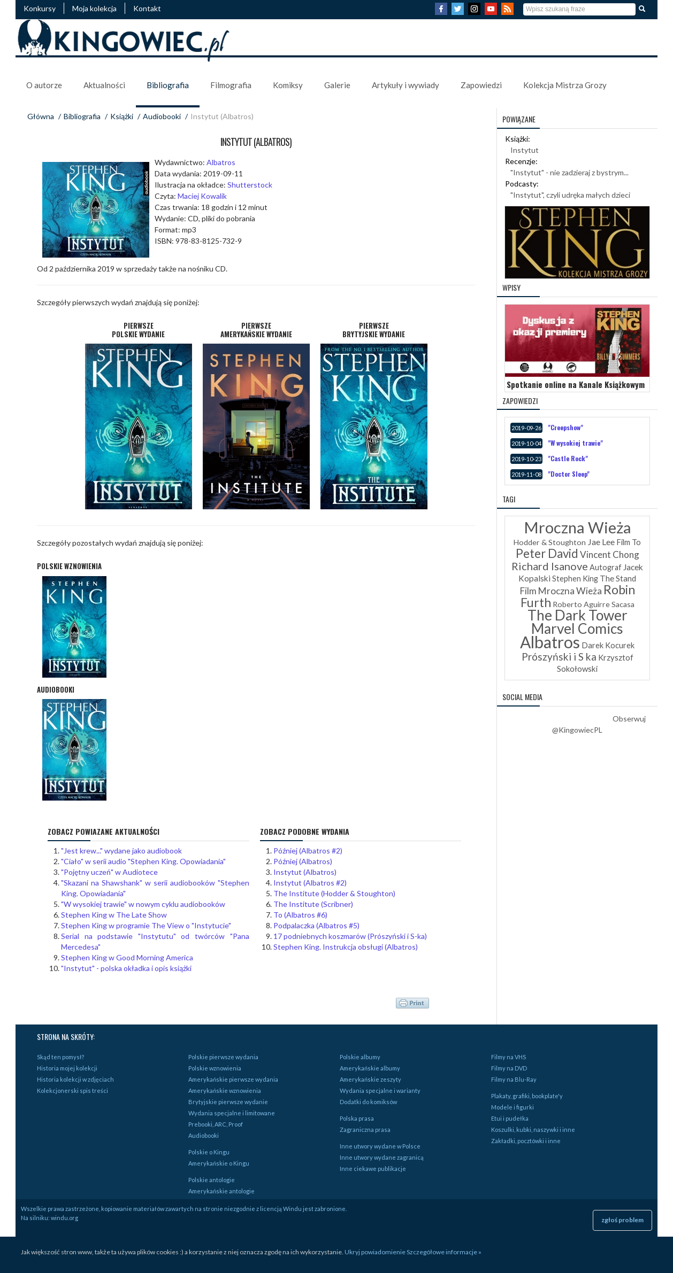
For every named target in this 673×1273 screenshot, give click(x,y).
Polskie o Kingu (209, 1151)
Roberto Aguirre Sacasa (593, 604)
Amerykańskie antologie (221, 1190)
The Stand (618, 578)
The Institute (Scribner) (313, 904)
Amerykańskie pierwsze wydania (233, 1079)
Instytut (524, 149)
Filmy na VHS (508, 1056)
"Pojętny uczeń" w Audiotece (109, 871)
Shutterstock (249, 184)
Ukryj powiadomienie (375, 1252)
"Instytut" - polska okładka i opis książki (126, 968)
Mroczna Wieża (577, 527)
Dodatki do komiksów (368, 1101)
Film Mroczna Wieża (561, 590)
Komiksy (288, 85)
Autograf (606, 567)
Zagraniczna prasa (365, 1129)
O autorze (44, 85)
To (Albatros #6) (300, 914)
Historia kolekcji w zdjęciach (75, 1079)
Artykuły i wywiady (405, 85)
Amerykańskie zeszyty (370, 1079)
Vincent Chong (609, 554)
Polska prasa (357, 1118)
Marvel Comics (577, 628)
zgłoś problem (622, 1220)
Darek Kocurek (608, 645)
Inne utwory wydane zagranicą (382, 1157)
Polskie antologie (211, 1179)
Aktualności (104, 85)
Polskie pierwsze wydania (223, 1056)
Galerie (337, 85)
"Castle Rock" (568, 458)
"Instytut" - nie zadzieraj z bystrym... (569, 172)
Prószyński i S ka (559, 656)
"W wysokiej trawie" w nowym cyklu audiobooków (143, 904)
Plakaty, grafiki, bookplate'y (527, 1095)
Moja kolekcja (94, 8)
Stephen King (575, 578)
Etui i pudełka (510, 1118)
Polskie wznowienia (214, 1068)
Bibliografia (168, 85)
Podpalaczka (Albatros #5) (316, 925)
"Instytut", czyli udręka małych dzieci (570, 194)
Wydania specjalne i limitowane (231, 1112)
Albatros (221, 162)
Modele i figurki (512, 1107)
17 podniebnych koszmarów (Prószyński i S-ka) (350, 936)
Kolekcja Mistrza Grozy (565, 85)
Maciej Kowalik (202, 195)
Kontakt (147, 8)
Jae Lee (601, 542)
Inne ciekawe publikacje (373, 1168)
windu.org (64, 1217)
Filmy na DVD (509, 1068)
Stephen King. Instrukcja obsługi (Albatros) (345, 946)
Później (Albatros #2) (307, 850)
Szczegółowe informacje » (444, 1252)
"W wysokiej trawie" (575, 442)
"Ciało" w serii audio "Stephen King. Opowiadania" (143, 861)
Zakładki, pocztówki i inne (526, 1140)
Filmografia (230, 85)
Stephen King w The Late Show (114, 914)
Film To (628, 542)
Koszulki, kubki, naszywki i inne (533, 1129)
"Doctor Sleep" (569, 473)
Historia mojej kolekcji (67, 1068)
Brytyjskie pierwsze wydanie (228, 1101)
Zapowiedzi (481, 85)
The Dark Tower (577, 615)
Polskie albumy (360, 1056)
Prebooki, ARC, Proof (215, 1124)
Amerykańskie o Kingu (218, 1163)
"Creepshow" (565, 427)
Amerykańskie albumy (370, 1068)
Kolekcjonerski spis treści (72, 1090)
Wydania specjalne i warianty (380, 1090)
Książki (121, 116)
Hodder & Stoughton (550, 542)
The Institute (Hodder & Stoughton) (334, 893)
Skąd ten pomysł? (60, 1056)
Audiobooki (162, 116)
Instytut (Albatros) (304, 871)
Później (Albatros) (302, 861)
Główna (40, 116)
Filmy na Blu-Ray (514, 1079)
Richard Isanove (549, 566)
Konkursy (40, 8)
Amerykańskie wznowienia (224, 1090)
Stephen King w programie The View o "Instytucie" (146, 925)
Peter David (547, 553)
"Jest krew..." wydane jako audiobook (121, 850)
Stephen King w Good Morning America (127, 957)
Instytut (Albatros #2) (310, 882)
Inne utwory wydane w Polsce (380, 1146)
